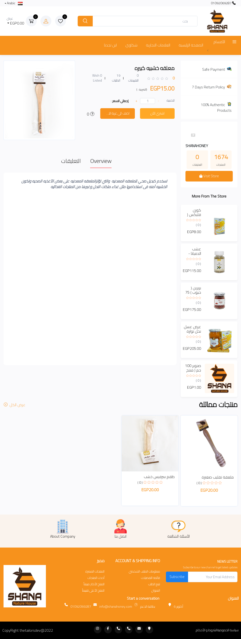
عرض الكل (15, 404)
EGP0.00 (15, 21)
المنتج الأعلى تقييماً (93, 590)
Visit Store (209, 176)
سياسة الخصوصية (228, 630)
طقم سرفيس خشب (159, 476)
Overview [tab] (101, 161)
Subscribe (177, 576)
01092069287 (223, 3)
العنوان (155, 590)
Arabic (14, 3)
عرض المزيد (215, 50)
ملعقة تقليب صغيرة (218, 477)
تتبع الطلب (154, 584)
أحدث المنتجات (96, 577)
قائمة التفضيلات (150, 577)
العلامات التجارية (158, 45)
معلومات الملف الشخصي (144, 571)
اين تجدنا (110, 45)
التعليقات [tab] (71, 161)
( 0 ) (198, 224)
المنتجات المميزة (94, 571)
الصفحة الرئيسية (191, 45)
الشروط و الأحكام (206, 630)
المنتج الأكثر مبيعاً (94, 584)
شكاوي (131, 45)
